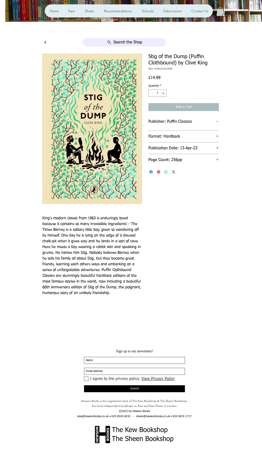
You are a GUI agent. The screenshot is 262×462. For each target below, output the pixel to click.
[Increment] (163, 93)
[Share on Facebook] (151, 172)
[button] (118, 10)
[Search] (224, 16)
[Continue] (45, 42)
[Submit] (134, 388)
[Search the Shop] (124, 42)
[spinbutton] (157, 93)
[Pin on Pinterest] (158, 172)
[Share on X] (173, 172)
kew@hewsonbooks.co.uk (93, 416)
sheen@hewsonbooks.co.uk (153, 416)
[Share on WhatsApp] (166, 172)
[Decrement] (151, 93)
